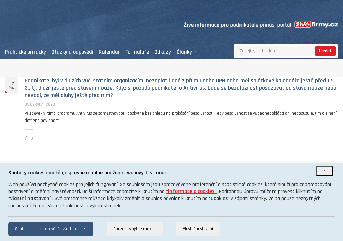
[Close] (324, 171)
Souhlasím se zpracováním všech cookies (51, 228)
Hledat (325, 51)
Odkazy (162, 52)
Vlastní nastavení (198, 228)
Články (187, 52)
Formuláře (137, 52)
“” (191, 191)
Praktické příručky (25, 52)
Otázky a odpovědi (72, 52)
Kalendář (109, 52)
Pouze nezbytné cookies (134, 228)
